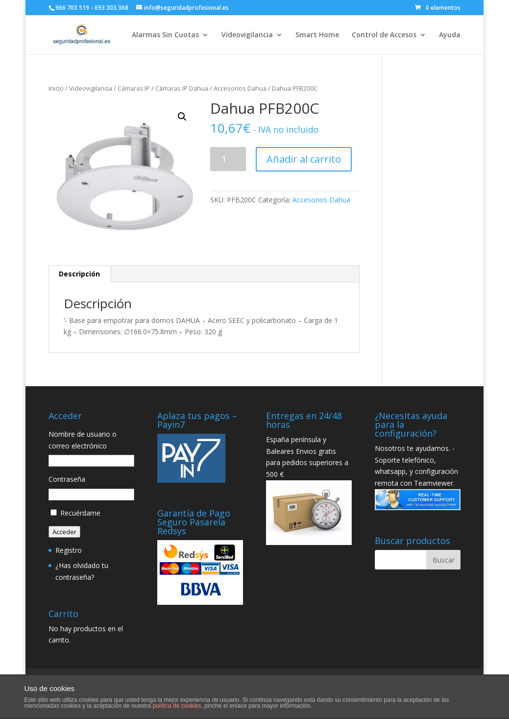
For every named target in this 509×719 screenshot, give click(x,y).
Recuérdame (80, 513)
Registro (68, 550)
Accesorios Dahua (240, 88)
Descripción (79, 273)
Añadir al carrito (304, 159)
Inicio (56, 88)
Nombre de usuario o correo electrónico (82, 439)
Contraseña (66, 479)
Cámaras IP (134, 88)
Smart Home (317, 35)
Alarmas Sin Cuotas (165, 35)
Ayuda (450, 35)
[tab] (79, 274)
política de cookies (177, 705)
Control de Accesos (384, 35)
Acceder (64, 531)
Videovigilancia (247, 35)
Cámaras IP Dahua (181, 88)
